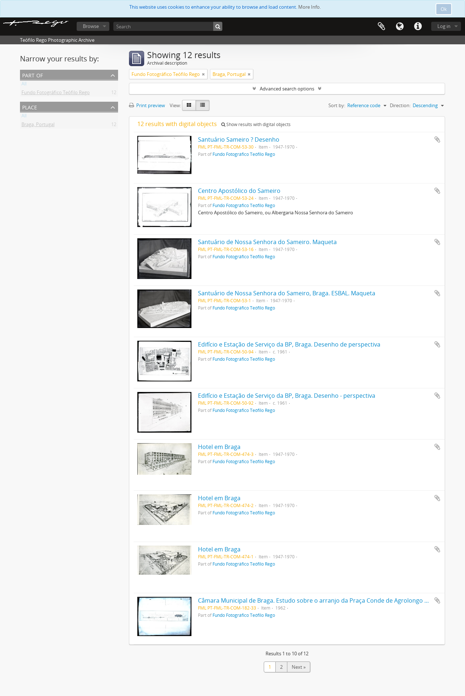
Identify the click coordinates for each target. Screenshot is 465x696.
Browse (91, 26)
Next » (299, 667)
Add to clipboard (437, 139)
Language (400, 26)
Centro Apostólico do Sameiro (239, 191)
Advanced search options (287, 88)
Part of (32, 75)
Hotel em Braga (219, 447)
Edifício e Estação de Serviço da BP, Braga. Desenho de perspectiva (289, 344)
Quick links (418, 26)
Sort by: (336, 105)
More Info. (309, 7)
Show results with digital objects (256, 124)
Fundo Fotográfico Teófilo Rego (55, 93)
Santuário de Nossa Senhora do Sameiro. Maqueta (267, 242)
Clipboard (381, 26)
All (24, 85)
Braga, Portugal (37, 125)
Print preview (147, 105)
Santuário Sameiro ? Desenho (238, 139)
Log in (443, 26)
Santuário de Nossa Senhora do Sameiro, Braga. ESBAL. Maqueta (286, 293)
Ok (444, 9)
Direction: (400, 105)
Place (29, 107)
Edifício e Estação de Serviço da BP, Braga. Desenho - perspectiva (286, 396)
